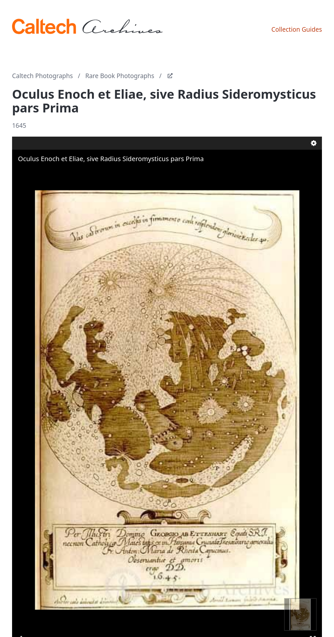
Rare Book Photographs (119, 76)
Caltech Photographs (42, 76)
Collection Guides (296, 29)
